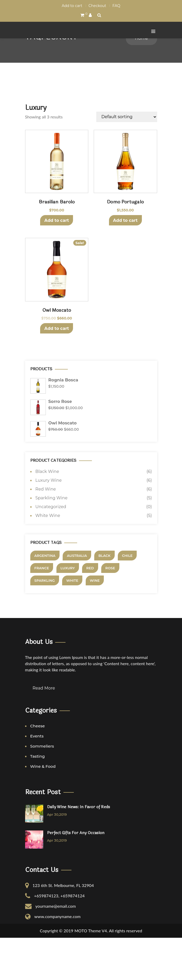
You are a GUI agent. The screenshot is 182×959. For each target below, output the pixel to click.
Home (141, 60)
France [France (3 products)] (41, 590)
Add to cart (72, 5)
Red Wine (45, 510)
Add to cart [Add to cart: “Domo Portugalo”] (125, 242)
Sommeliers (42, 767)
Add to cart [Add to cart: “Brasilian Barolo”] (56, 242)
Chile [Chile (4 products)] (127, 577)
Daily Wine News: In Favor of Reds (78, 828)
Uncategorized (50, 528)
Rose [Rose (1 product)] (110, 590)
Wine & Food (43, 787)
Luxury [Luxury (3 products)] (68, 590)
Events (37, 757)
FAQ (116, 5)
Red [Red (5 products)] (90, 590)
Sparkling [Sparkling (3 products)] (44, 602)
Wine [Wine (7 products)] (95, 602)
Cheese (37, 747)
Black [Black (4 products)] (104, 577)
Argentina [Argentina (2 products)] (45, 577)
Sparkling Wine (51, 519)
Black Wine (47, 493)
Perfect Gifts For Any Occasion (76, 854)
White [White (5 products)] (72, 602)
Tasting (37, 777)
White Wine (47, 537)
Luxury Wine (48, 502)
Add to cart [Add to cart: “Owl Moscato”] (56, 350)
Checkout (97, 5)
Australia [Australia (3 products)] (77, 577)
